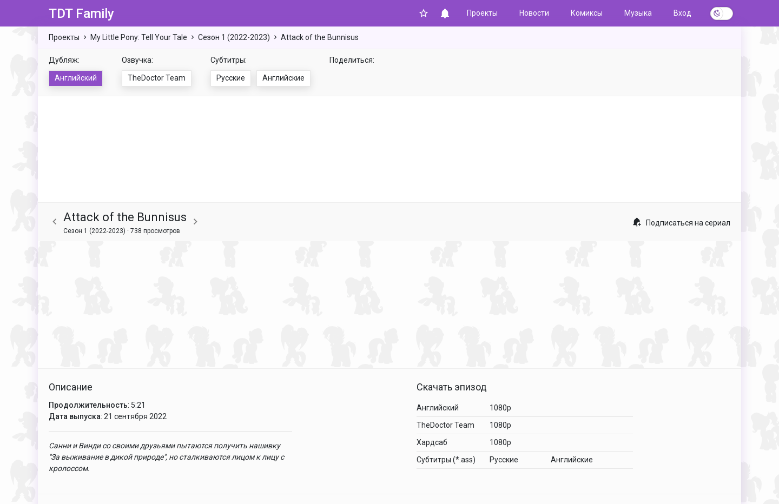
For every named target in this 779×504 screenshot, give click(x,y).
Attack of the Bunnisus (320, 37)
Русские (230, 78)
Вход (682, 13)
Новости (534, 13)
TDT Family (81, 13)
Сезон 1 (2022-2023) (234, 37)
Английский (76, 78)
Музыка (638, 13)
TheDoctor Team (157, 78)
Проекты (482, 13)
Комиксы (587, 13)
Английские (283, 78)
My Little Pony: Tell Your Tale (138, 37)
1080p (500, 407)
